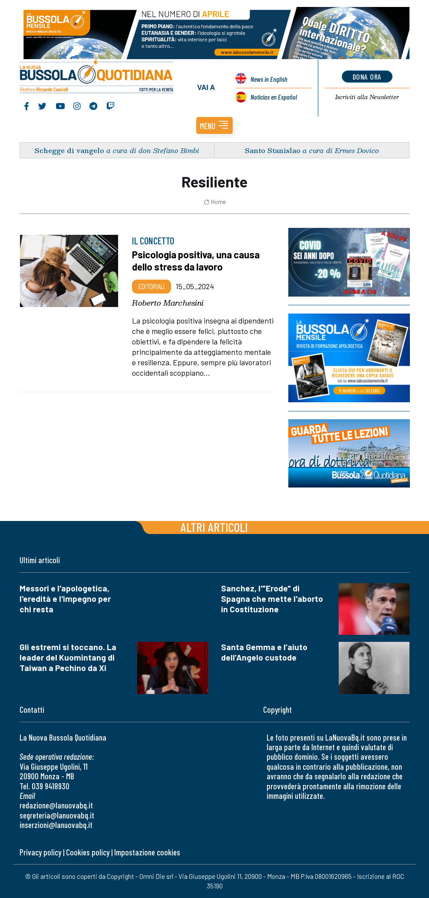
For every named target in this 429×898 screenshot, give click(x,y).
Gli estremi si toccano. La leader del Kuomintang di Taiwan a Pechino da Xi (68, 657)
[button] (214, 125)
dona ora (367, 76)
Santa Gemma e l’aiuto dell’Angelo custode (264, 652)
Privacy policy (40, 852)
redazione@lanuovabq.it (56, 805)
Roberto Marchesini (168, 302)
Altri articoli (214, 526)
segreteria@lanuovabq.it (57, 815)
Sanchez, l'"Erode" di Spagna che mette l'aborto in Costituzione (272, 598)
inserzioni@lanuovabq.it (56, 825)
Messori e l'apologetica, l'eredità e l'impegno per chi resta (65, 598)
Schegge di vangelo (69, 150)
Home (215, 201)
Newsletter (367, 97)
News (269, 79)
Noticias (274, 97)
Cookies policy (87, 852)
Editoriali (152, 286)
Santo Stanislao (272, 150)
